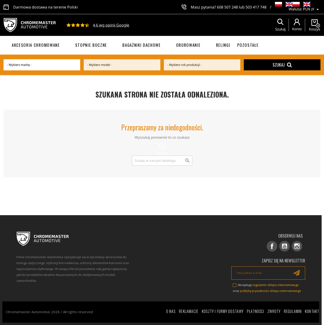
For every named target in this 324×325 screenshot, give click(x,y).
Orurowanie (188, 45)
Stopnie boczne (91, 45)
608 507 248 (227, 7)
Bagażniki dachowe (141, 45)
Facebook (272, 246)
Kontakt (312, 311)
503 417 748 (255, 7)
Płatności (255, 311)
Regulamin (293, 311)
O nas (171, 311)
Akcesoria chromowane (36, 45)
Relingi (223, 45)
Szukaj (282, 65)
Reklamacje (188, 311)
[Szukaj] (162, 161)
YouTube (284, 246)
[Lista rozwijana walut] (311, 9)
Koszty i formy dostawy (223, 311)
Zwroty (274, 311)
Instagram (297, 246)
